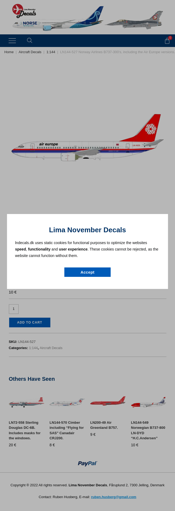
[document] (87, 255)
